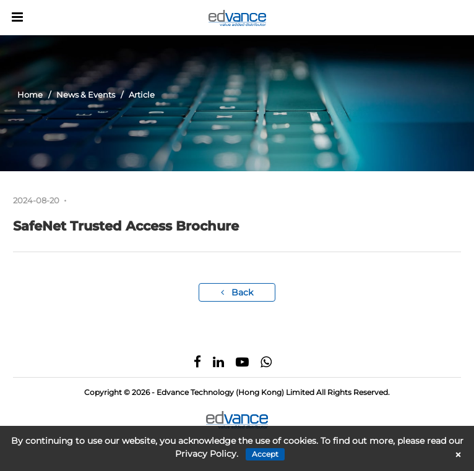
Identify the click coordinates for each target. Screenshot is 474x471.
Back (237, 292)
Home (30, 95)
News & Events (85, 95)
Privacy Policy (205, 453)
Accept (265, 454)
